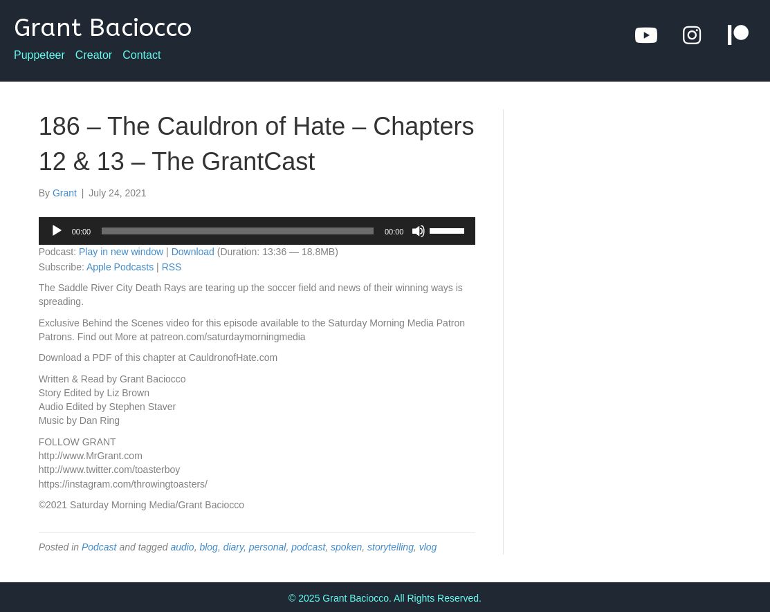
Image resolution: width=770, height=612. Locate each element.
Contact (141, 55)
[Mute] (418, 231)
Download (193, 251)
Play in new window (121, 251)
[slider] (238, 231)
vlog (428, 547)
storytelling (390, 547)
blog (208, 547)
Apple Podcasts (120, 266)
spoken (346, 547)
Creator (93, 55)
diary (233, 547)
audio (182, 547)
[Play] (57, 231)
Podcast (99, 547)
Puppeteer (39, 55)
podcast (308, 547)
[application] (257, 231)
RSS (172, 266)
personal (267, 547)
